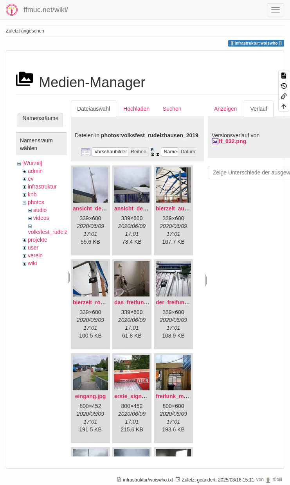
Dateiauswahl (93, 109)
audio (40, 210)
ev (31, 179)
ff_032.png (232, 141)
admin (35, 171)
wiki (32, 263)
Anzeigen (225, 109)
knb (32, 194)
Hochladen (136, 109)
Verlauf (258, 109)
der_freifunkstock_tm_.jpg (190, 302)
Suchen (172, 109)
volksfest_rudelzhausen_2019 (64, 232)
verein (35, 255)
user (33, 247)
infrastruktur (42, 186)
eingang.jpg (90, 396)
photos (36, 202)
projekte (37, 240)
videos (41, 218)
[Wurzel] (32, 163)
